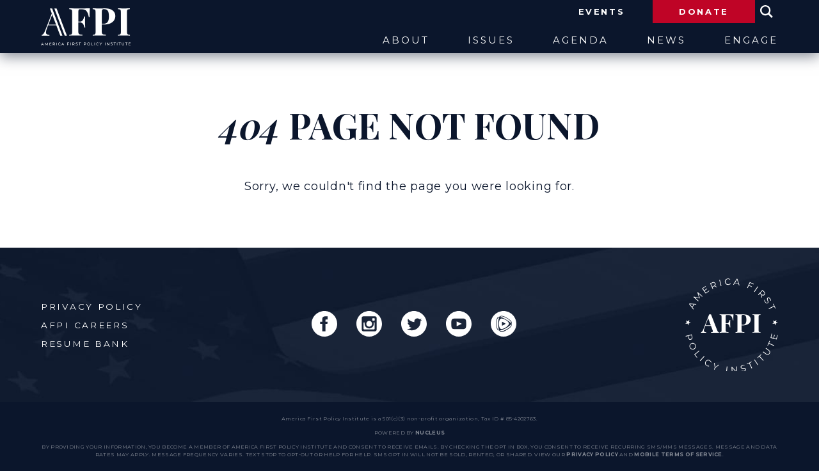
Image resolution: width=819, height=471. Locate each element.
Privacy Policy (92, 306)
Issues (491, 40)
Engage (751, 40)
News (666, 40)
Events (601, 11)
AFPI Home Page (731, 324)
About (406, 40)
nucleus (430, 432)
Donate (704, 11)
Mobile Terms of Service (678, 454)
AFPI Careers (85, 325)
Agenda (580, 40)
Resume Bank (85, 344)
